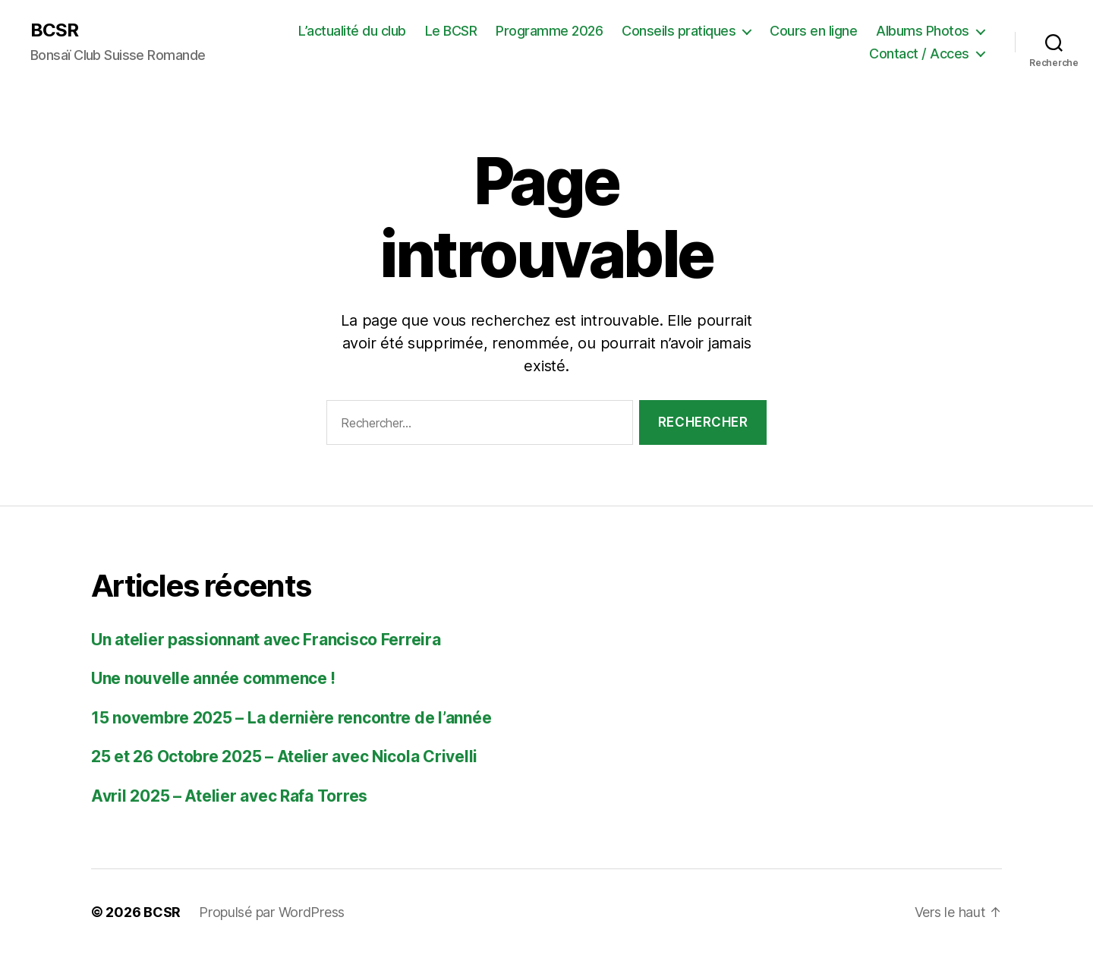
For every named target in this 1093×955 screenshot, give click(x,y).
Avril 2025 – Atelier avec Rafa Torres (229, 795)
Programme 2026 (549, 31)
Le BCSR (451, 31)
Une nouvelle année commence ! (213, 678)
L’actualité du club (352, 31)
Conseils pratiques (678, 31)
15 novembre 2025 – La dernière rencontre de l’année (291, 717)
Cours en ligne (813, 31)
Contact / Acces (919, 53)
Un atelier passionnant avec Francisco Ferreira (266, 639)
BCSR (54, 30)
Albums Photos (922, 31)
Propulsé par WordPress (272, 912)
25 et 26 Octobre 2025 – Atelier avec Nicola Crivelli (284, 756)
